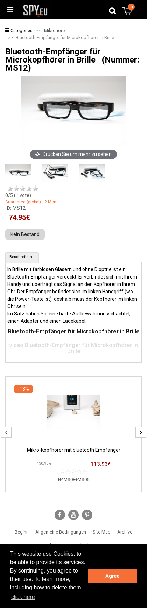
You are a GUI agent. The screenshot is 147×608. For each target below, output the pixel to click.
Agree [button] (112, 576)
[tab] (22, 257)
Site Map (102, 532)
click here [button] (23, 597)
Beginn (22, 532)
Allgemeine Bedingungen (60, 532)
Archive (124, 532)
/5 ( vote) (18, 195)
